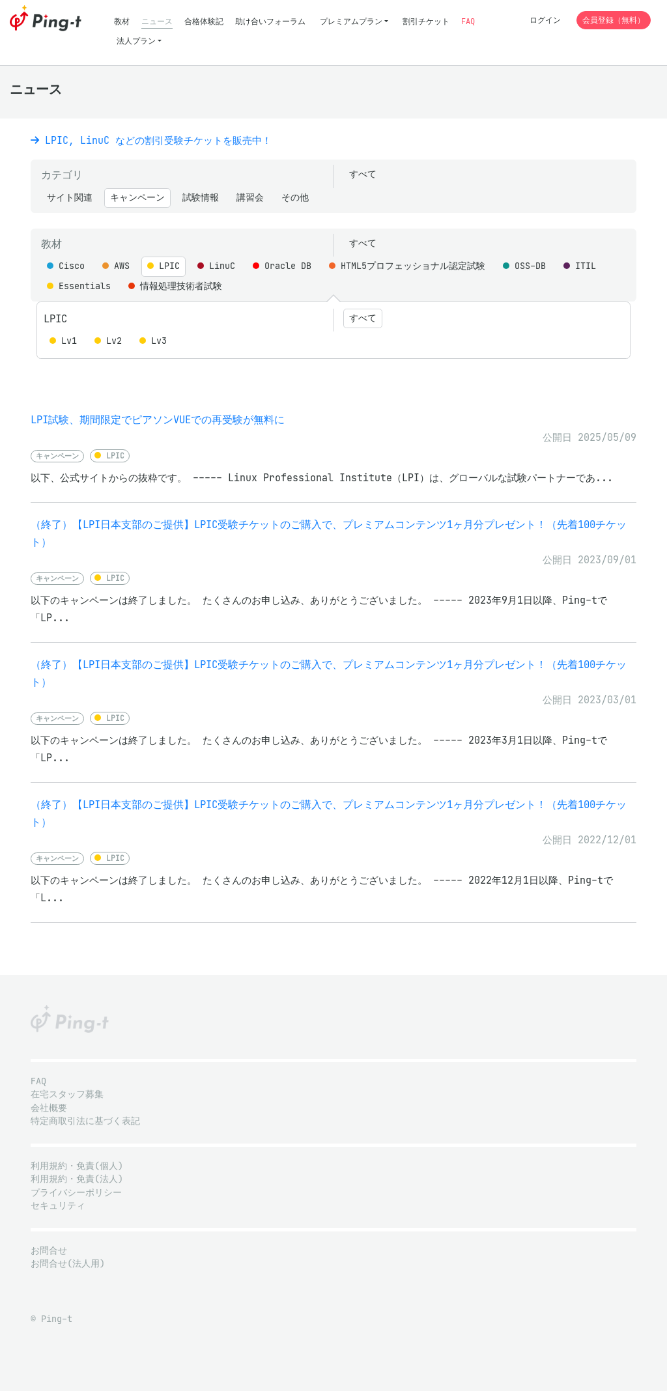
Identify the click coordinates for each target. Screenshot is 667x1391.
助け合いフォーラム (270, 21)
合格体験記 (203, 21)
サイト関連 (69, 197)
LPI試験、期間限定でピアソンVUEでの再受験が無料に (158, 420)
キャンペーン (137, 197)
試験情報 (200, 197)
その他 (295, 197)
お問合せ (49, 1250)
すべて (362, 174)
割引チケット (426, 21)
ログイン (545, 20)
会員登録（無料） (613, 20)
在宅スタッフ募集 (67, 1094)
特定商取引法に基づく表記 (85, 1121)
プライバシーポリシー (76, 1192)
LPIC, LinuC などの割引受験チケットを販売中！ (151, 140)
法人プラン (136, 41)
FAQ (468, 21)
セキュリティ (58, 1205)
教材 (122, 21)
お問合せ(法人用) (68, 1263)
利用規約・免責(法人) (77, 1179)
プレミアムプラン (351, 21)
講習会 (250, 197)
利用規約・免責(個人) (77, 1166)
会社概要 (49, 1108)
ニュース (157, 21)
